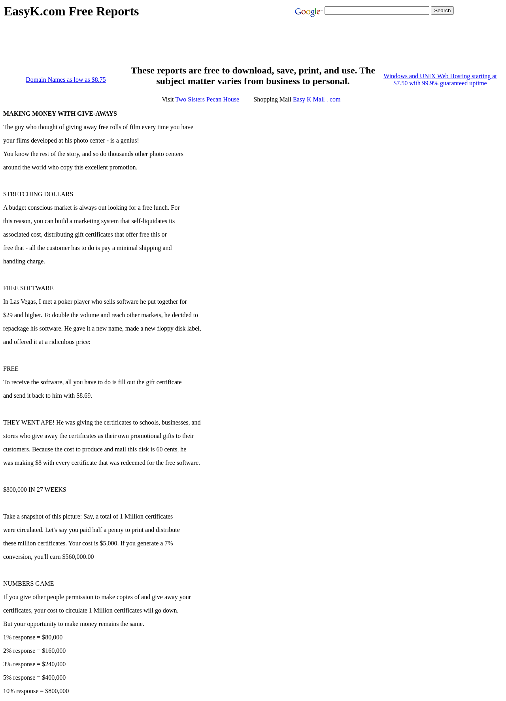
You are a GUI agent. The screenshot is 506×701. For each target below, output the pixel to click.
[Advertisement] (148, 46)
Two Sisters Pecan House (207, 99)
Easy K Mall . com (316, 99)
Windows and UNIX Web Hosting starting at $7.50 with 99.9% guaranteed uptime (440, 79)
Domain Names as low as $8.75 (66, 79)
